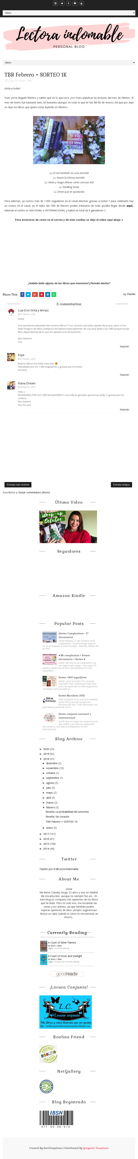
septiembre (53, 778)
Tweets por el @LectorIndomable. (59, 869)
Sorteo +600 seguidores (72, 677)
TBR (29, 80)
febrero (51, 807)
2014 (46, 848)
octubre (51, 773)
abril (49, 797)
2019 (46, 754)
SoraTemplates (52, 1148)
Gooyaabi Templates (96, 1148)
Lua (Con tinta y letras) (33, 310)
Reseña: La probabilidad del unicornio (67, 811)
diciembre (52, 763)
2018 (46, 759)
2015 (46, 843)
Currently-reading (67, 932)
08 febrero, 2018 (27, 387)
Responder (124, 346)
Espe (21, 355)
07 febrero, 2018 (27, 314)
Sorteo (22, 80)
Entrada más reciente (18, 484)
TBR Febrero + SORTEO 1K (61, 821)
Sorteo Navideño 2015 (72, 695)
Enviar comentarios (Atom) (34, 492)
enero (50, 827)
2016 (46, 839)
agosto (50, 783)
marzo (50, 802)
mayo (50, 792)
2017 (46, 834)
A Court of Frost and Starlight (65, 956)
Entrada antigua (121, 484)
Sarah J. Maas (56, 945)
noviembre (52, 768)
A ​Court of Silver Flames (62, 942)
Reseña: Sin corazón (57, 816)
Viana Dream (26, 383)
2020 (46, 749)
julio (49, 787)
